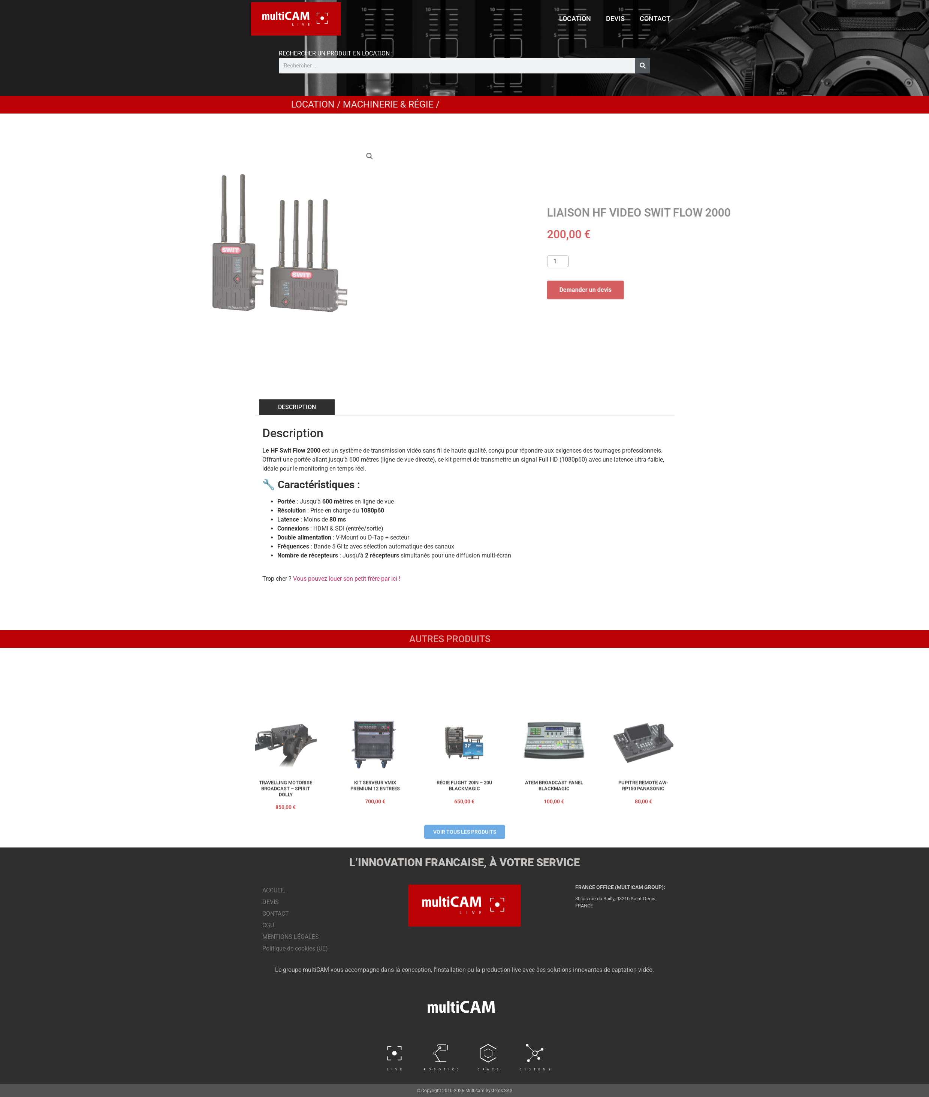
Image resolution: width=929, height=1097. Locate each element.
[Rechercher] (642, 65)
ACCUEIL (274, 890)
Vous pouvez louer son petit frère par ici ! (346, 578)
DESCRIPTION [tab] (297, 407)
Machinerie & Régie (577, 104)
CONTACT (655, 18)
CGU (268, 925)
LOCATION (575, 18)
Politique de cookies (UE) (295, 948)
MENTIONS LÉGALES (290, 936)
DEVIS (615, 18)
